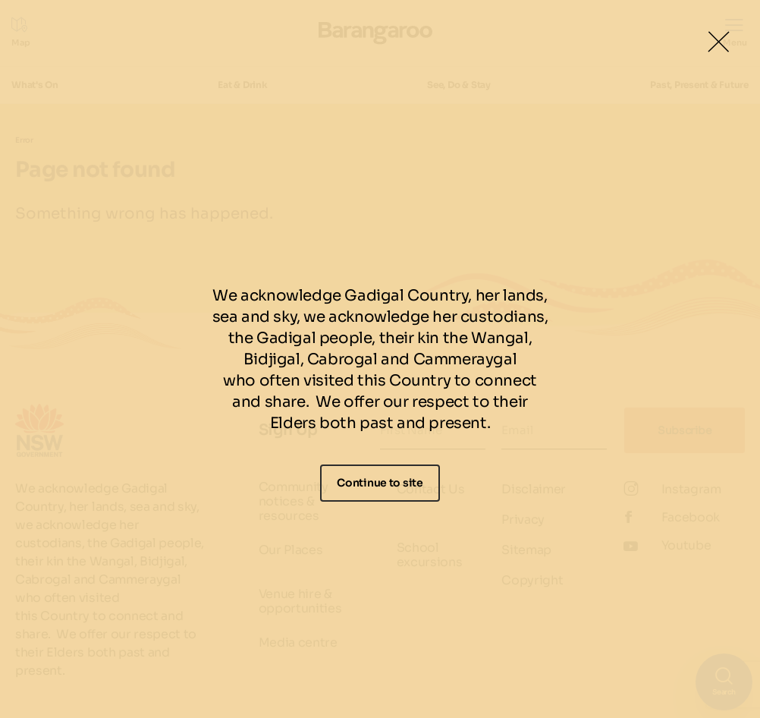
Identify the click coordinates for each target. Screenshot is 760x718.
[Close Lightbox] (718, 41)
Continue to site (380, 483)
